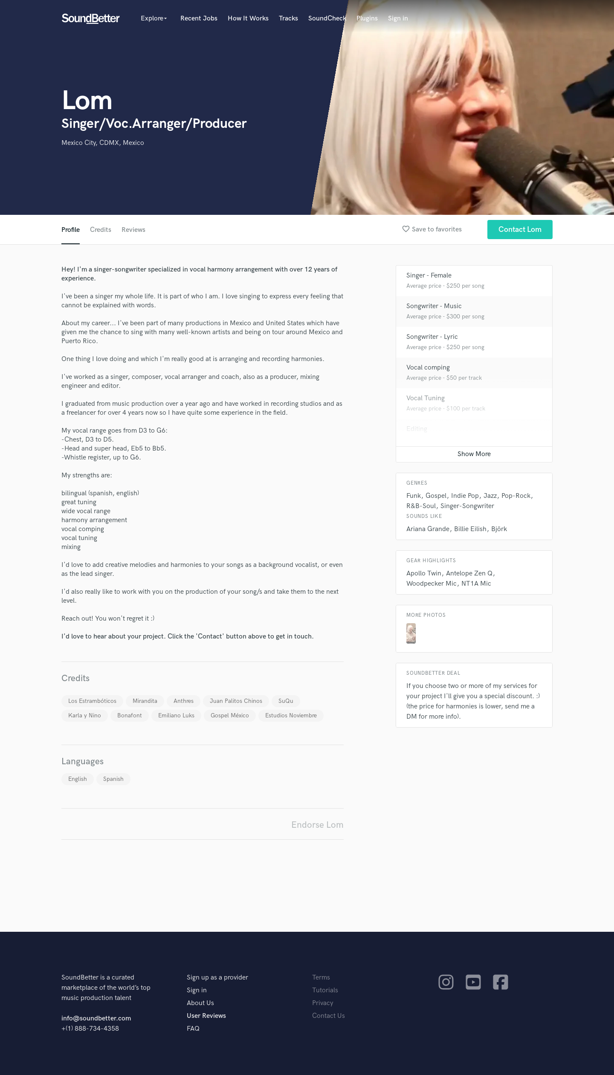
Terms (321, 978)
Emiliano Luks (176, 715)
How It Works (248, 18)
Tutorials (325, 990)
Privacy (322, 1003)
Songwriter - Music (434, 306)
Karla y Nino (84, 715)
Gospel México (230, 715)
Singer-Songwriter (467, 506)
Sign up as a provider (217, 978)
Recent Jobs (198, 18)
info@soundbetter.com (96, 1018)
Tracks (288, 18)
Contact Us (328, 1016)
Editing (416, 429)
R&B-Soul (421, 506)
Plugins (367, 18)
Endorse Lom (317, 825)
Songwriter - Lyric (432, 337)
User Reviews (206, 1016)
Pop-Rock (515, 496)
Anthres (184, 701)
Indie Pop (465, 496)
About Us (200, 1003)
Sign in (398, 18)
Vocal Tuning (425, 398)
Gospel (436, 496)
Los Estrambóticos (92, 701)
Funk (413, 496)
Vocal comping (428, 368)
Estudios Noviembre (291, 715)
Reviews (133, 230)
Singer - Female (429, 276)
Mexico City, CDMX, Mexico (102, 143)
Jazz (490, 496)
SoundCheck (327, 18)
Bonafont (129, 715)
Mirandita (145, 701)
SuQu (285, 701)
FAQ (193, 1029)
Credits (100, 230)
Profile (70, 230)
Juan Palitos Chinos (236, 701)
